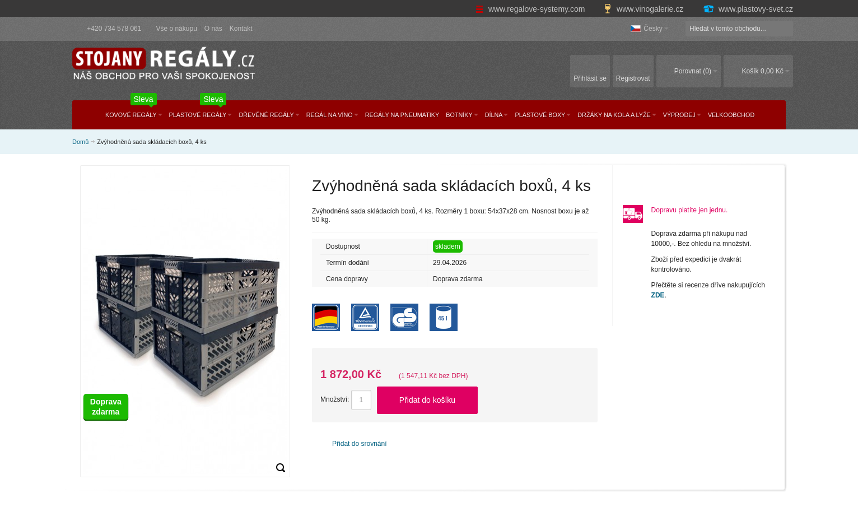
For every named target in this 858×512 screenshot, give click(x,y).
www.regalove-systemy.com (531, 8)
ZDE (658, 295)
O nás (213, 28)
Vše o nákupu (176, 28)
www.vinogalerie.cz (645, 8)
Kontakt (241, 28)
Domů (80, 141)
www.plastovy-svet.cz (747, 8)
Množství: (334, 399)
